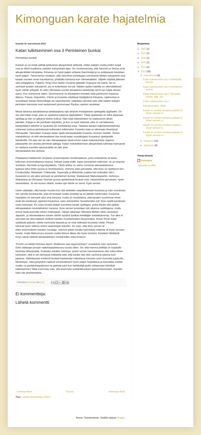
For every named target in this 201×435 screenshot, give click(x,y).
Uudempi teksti (24, 391)
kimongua (146, 160)
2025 (144, 48)
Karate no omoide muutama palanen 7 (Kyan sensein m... (162, 126)
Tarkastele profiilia (146, 165)
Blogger (121, 417)
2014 (144, 67)
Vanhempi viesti (116, 391)
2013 (144, 71)
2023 (144, 53)
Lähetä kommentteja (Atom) (36, 397)
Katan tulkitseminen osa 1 (156, 101)
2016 (144, 58)
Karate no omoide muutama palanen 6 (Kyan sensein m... (162, 133)
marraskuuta (150, 75)
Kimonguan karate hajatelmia (90, 18)
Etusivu (70, 391)
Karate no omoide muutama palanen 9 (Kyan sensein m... (162, 112)
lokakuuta (149, 141)
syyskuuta (149, 145)
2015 (144, 62)
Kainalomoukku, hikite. (154, 105)
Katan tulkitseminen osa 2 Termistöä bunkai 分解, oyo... (161, 95)
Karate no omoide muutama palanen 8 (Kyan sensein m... (162, 119)
